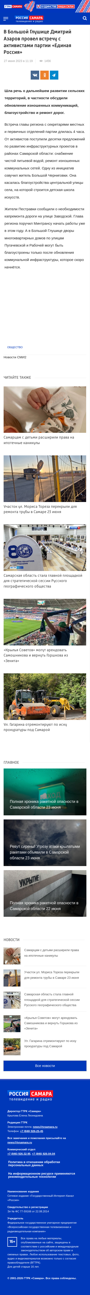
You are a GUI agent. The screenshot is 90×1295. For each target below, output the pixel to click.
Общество (15, 347)
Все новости (45, 1066)
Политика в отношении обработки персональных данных (34, 1163)
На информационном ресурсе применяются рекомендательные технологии (41, 1175)
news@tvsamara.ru (45, 1126)
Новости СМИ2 (15, 357)
